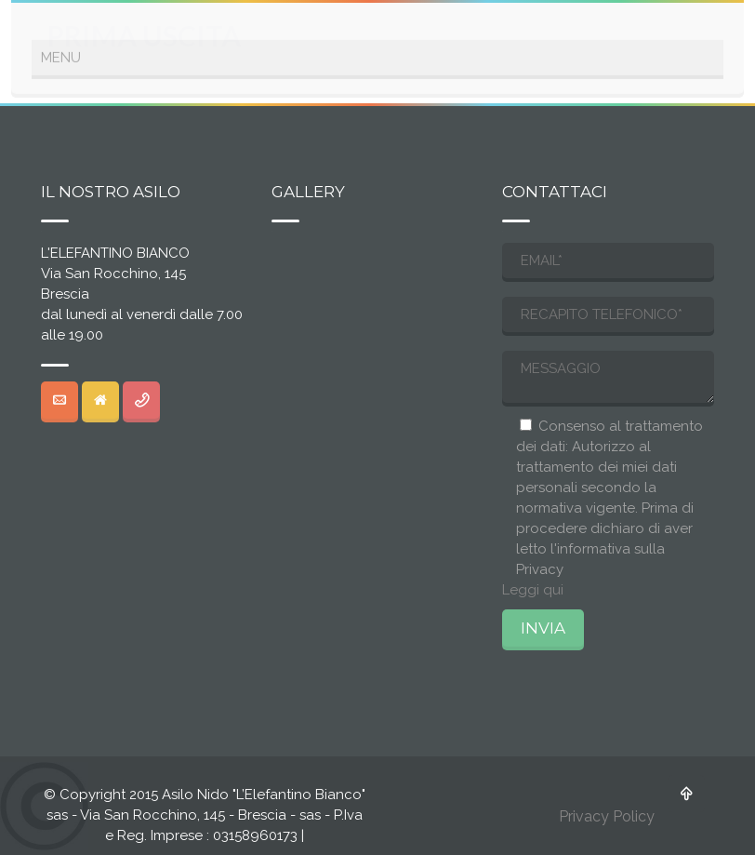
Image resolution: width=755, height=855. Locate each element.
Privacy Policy (607, 816)
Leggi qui (532, 589)
